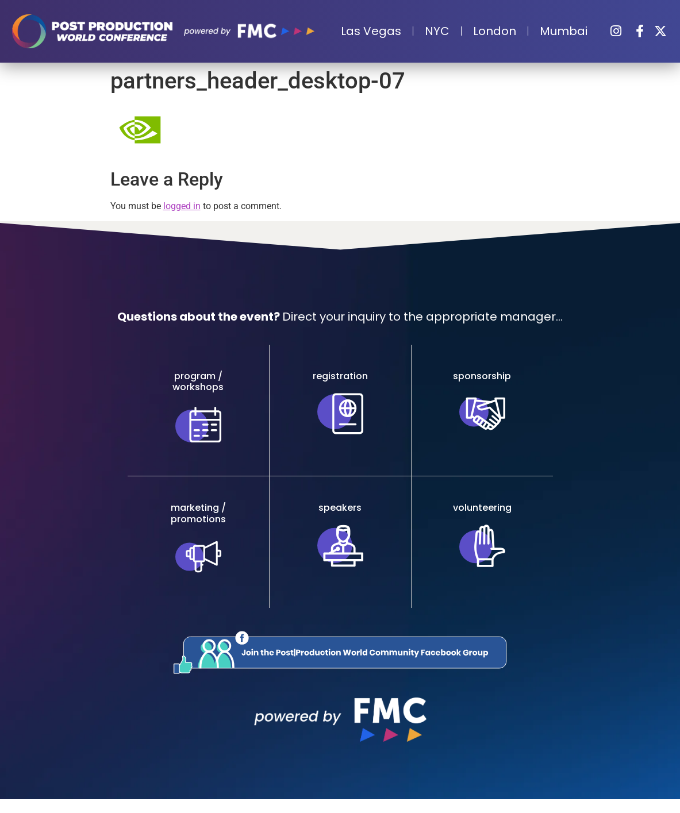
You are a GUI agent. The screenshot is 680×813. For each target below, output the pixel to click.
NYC (437, 31)
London (494, 31)
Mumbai (563, 31)
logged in (182, 206)
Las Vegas (371, 31)
